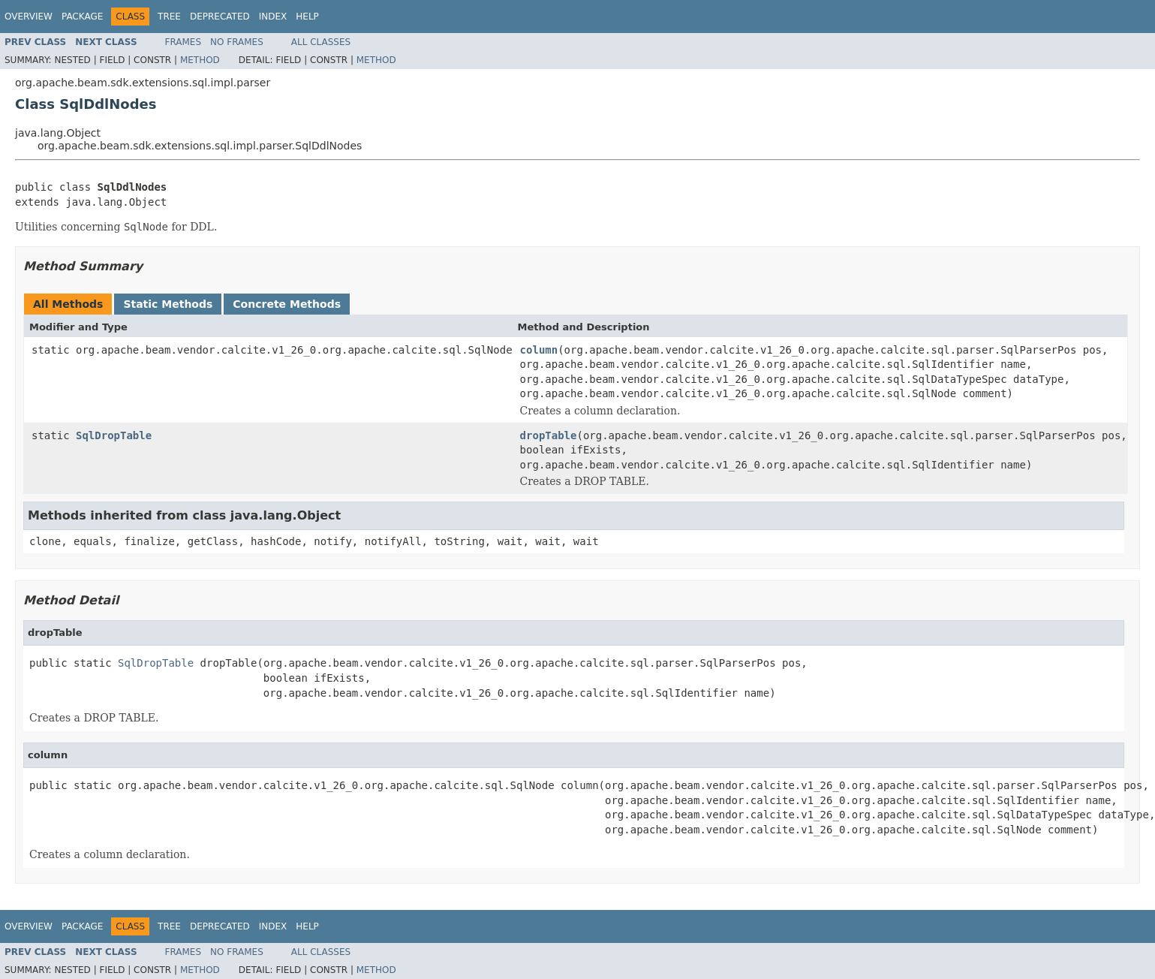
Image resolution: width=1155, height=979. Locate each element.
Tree (169, 16)
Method (200, 60)
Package (82, 16)
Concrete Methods (287, 304)
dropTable (548, 435)
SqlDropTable (114, 435)
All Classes (320, 42)
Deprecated (220, 16)
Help (307, 16)
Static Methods (167, 304)
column (539, 350)
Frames (183, 42)
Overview (29, 16)
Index (273, 16)
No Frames (236, 42)
